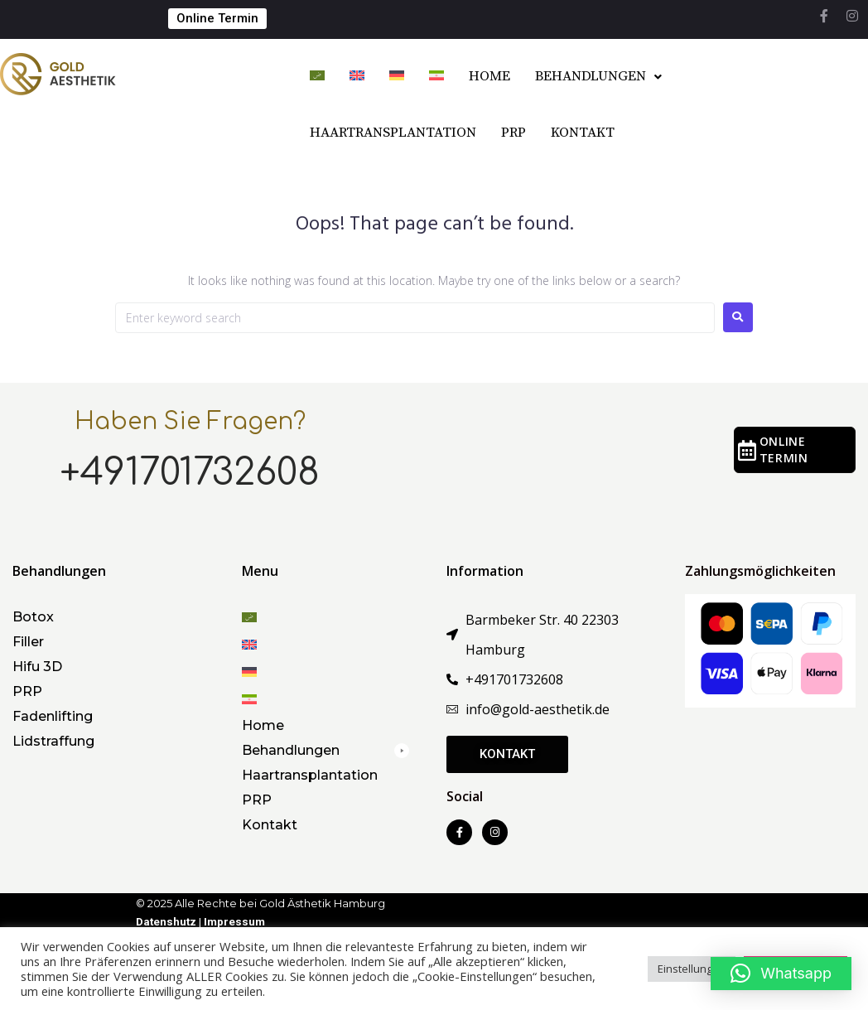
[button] (325, 750)
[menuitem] (317, 77)
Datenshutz (167, 922)
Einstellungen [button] (692, 968)
